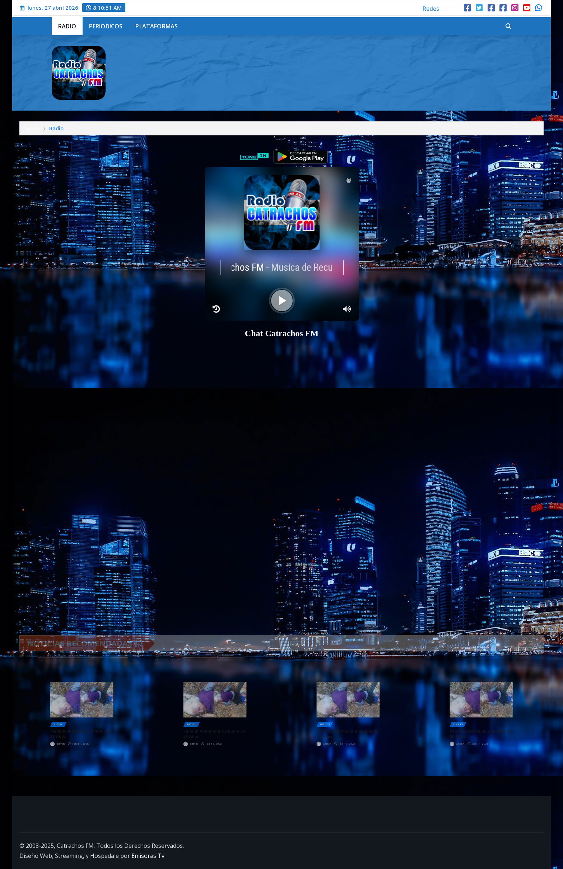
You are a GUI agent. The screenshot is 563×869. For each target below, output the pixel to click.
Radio (67, 26)
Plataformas (156, 26)
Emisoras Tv (147, 856)
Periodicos (106, 26)
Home (33, 128)
